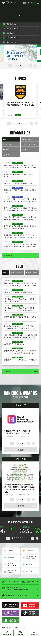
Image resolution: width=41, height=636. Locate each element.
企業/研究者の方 (12, 38)
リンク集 (27, 571)
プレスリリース (29, 144)
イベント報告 (33, 272)
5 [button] (22, 65)
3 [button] (18, 65)
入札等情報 (27, 550)
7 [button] (26, 65)
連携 (26, 149)
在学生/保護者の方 (13, 29)
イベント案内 (18, 272)
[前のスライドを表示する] (10, 65)
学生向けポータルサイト (15, 595)
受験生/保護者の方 (13, 24)
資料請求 (27, 564)
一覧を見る (8, 255)
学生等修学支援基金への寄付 (29, 558)
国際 (7, 154)
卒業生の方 (10, 33)
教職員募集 (9, 557)
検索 (26, 3)
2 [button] (16, 65)
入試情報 (9, 144)
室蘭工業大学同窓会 (9, 571)
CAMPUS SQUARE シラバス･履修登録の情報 (15, 588)
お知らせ (27, 139)
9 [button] (12, 538)
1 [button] (14, 65)
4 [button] (20, 65)
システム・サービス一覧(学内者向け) (19, 582)
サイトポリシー (7, 628)
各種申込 (8, 550)
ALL (4, 139)
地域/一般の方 (12, 42)
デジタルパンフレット (9, 565)
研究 (7, 149)
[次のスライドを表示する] (30, 65)
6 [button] (24, 65)
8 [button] (27, 123)
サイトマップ (20, 628)
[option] (20, 53)
